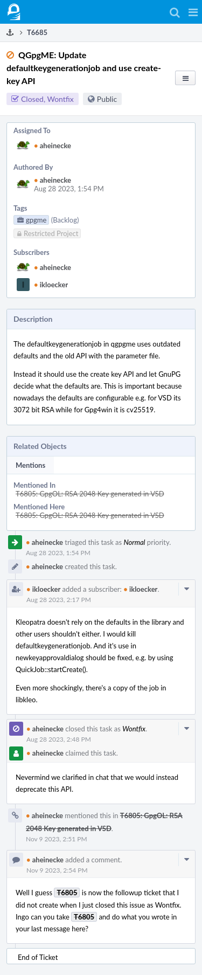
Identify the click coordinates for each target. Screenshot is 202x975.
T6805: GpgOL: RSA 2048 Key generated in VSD (90, 493)
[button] (193, 12)
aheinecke (52, 145)
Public (107, 98)
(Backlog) (65, 220)
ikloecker (51, 284)
